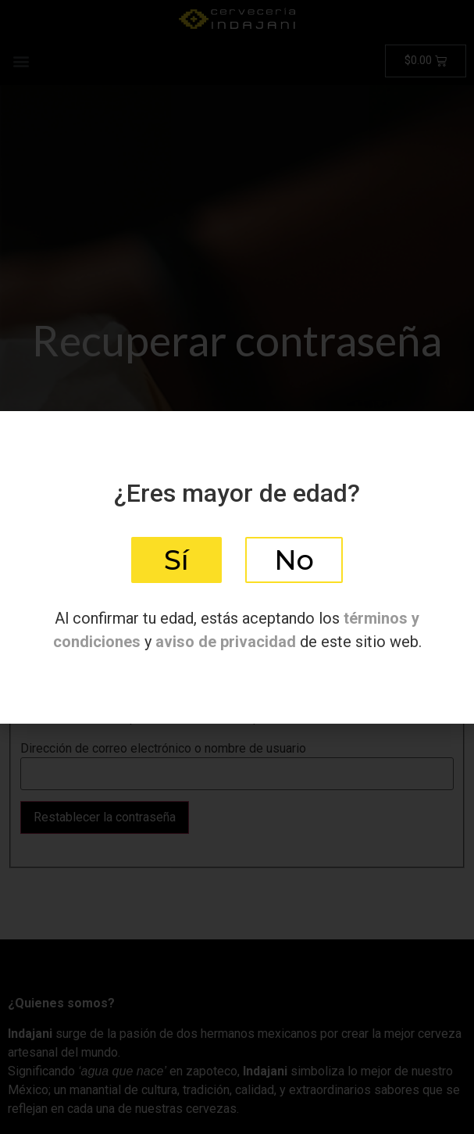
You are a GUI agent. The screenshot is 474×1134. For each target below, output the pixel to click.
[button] (176, 560)
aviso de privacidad (225, 641)
